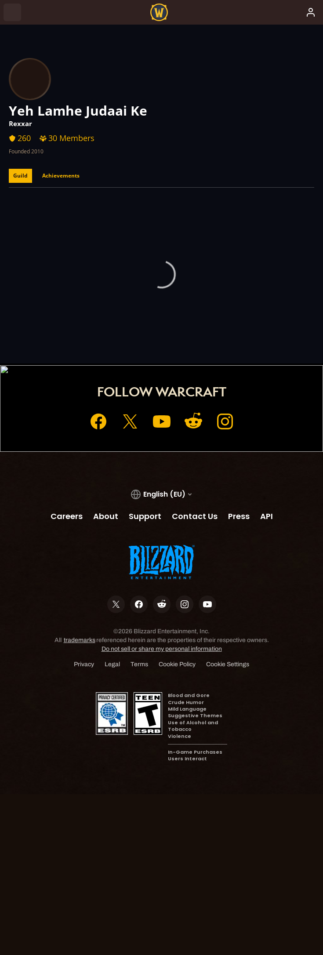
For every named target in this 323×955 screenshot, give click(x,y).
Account (144, 330)
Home (109, 330)
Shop (178, 330)
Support (212, 330)
